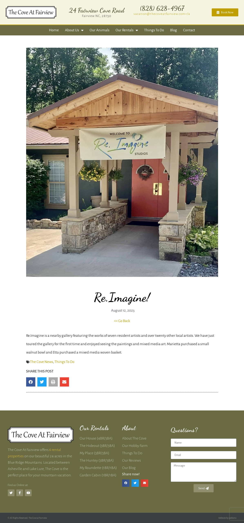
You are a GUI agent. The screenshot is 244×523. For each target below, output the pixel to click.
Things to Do (154, 30)
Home (54, 30)
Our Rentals (127, 30)
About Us (74, 30)
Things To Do (64, 362)
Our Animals (99, 30)
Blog (173, 30)
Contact (189, 30)
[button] (30, 382)
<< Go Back (122, 321)
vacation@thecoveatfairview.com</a (162, 14)
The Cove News (41, 362)
